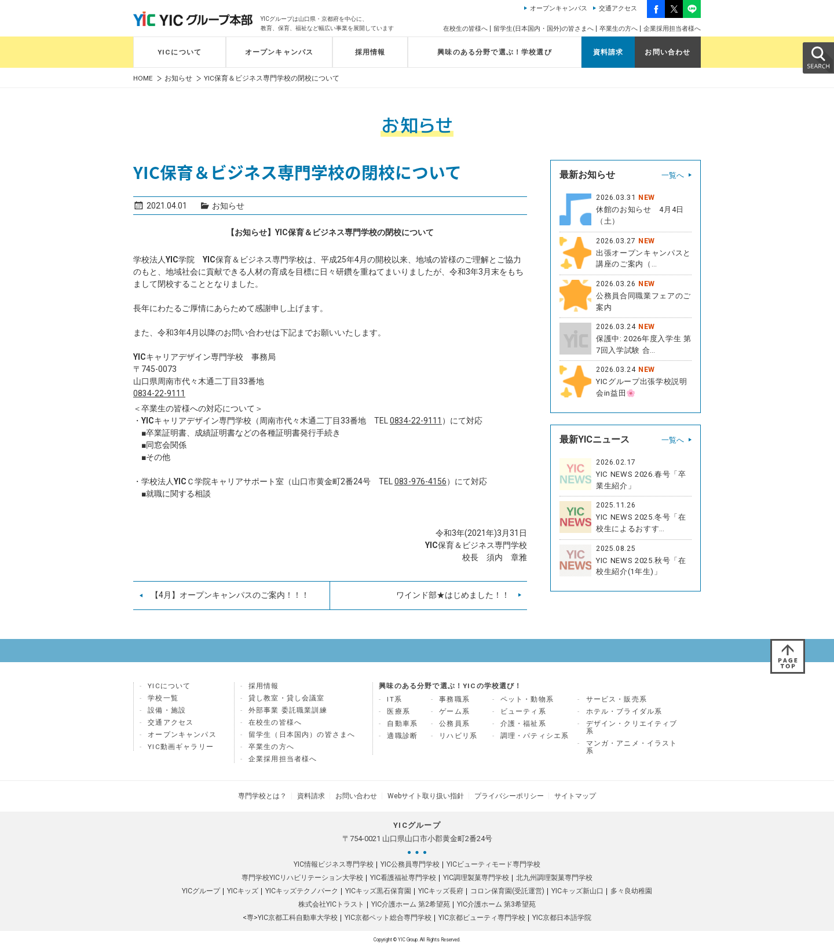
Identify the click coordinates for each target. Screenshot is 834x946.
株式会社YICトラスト (331, 902)
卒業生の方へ (618, 28)
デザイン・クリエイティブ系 (632, 727)
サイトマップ (566, 795)
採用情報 (370, 52)
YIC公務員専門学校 (410, 862)
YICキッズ (242, 889)
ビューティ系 (523, 711)
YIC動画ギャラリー (181, 747)
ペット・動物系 (527, 699)
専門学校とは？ (271, 795)
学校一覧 (163, 698)
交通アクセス (618, 8)
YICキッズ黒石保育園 (378, 889)
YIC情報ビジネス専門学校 (334, 862)
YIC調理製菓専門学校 (476, 875)
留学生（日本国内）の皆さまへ (301, 734)
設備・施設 (167, 710)
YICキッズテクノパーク (301, 889)
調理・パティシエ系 (534, 736)
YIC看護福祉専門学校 (403, 875)
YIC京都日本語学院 (561, 915)
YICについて (180, 52)
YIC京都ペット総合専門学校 (388, 915)
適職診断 (402, 736)
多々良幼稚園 (631, 889)
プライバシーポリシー (504, 795)
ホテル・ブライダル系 (624, 711)
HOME (143, 78)
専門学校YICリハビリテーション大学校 (302, 875)
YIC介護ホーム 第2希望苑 (410, 902)
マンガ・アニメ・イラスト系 (632, 747)
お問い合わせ (667, 52)
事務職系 (454, 699)
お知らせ (178, 78)
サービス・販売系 (616, 699)
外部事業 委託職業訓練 (287, 710)
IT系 (394, 699)
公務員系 (454, 723)
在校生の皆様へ (465, 28)
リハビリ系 (458, 736)
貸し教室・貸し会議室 (286, 698)
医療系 (398, 711)
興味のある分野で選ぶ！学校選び (494, 52)
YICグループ (201, 889)
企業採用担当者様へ (672, 28)
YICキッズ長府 (440, 889)
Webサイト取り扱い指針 (424, 795)
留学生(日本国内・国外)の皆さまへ (543, 28)
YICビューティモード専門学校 (493, 862)
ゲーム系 (454, 711)
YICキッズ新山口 (577, 889)
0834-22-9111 (159, 393)
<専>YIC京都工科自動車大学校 (290, 915)
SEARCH (818, 57)
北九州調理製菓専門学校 (554, 875)
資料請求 (608, 52)
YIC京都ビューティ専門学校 (481, 915)
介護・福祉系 (523, 723)
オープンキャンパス (558, 8)
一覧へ (672, 175)
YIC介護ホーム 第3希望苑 (496, 902)
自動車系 (402, 723)
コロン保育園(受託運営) (507, 889)
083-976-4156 (420, 481)
